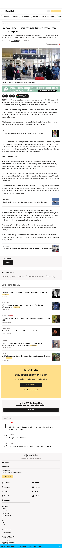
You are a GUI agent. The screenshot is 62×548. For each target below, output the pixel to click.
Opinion (52, 16)
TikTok (6, 491)
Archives (4, 525)
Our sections (5, 462)
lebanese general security (35, 276)
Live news (5, 16)
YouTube (37, 487)
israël (13, 276)
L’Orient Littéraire (6, 532)
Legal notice (5, 511)
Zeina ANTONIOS (15, 40)
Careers (4, 518)
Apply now (31, 409)
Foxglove (7, 544)
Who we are (5, 506)
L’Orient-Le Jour (6, 530)
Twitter (37, 482)
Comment (7, 262)
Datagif (8, 541)
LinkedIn (37, 496)
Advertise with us (6, 515)
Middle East (25, 16)
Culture (44, 16)
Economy (35, 16)
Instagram (7, 487)
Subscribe (55, 11)
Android (6, 496)
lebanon (5, 276)
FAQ (3, 520)
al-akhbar (21, 276)
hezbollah (50, 276)
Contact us (5, 508)
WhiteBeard (12, 542)
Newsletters (5, 466)
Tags (3, 522)
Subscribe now (31, 385)
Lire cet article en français (53, 45)
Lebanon (15, 16)
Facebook (7, 482)
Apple (36, 491)
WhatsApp (7, 500)
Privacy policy (5, 513)
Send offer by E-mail (31, 390)
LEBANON (5, 23)
